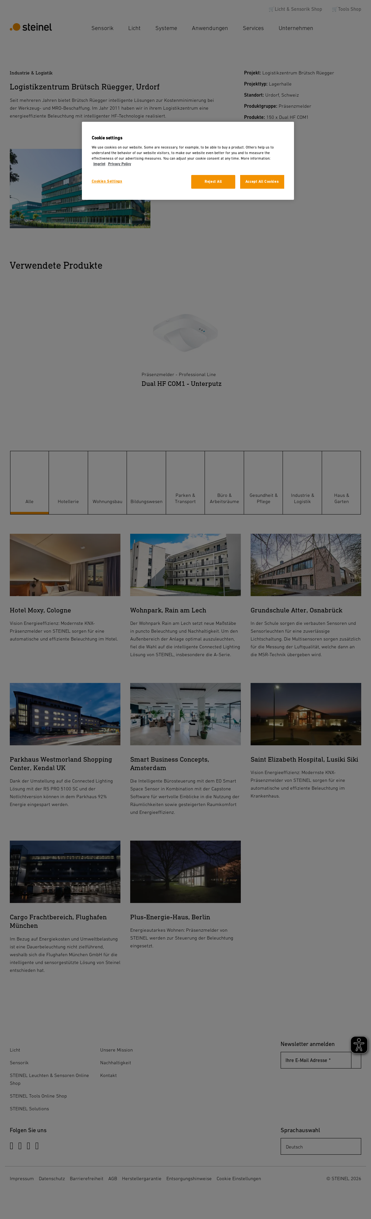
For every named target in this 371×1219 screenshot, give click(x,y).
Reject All (213, 182)
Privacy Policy (119, 164)
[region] (188, 161)
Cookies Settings (107, 181)
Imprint (99, 164)
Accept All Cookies (262, 182)
